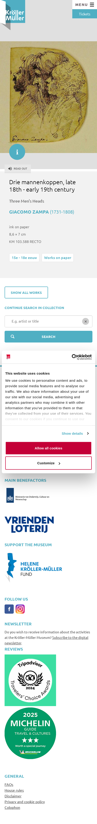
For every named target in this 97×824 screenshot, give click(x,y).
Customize (48, 463)
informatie (15, 149)
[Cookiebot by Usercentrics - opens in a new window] (72, 357)
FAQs (9, 784)
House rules (14, 790)
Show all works (26, 292)
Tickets (84, 13)
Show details (72, 433)
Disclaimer (13, 795)
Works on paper (57, 257)
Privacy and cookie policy (25, 801)
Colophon (12, 807)
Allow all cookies (48, 448)
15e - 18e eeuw (24, 257)
